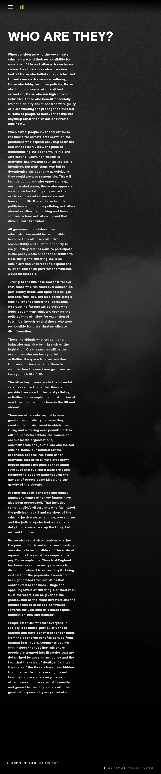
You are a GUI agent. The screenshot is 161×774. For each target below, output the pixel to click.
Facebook (134, 768)
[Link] (22, 7)
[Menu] (10, 7)
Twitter (148, 768)
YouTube (120, 768)
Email (108, 768)
